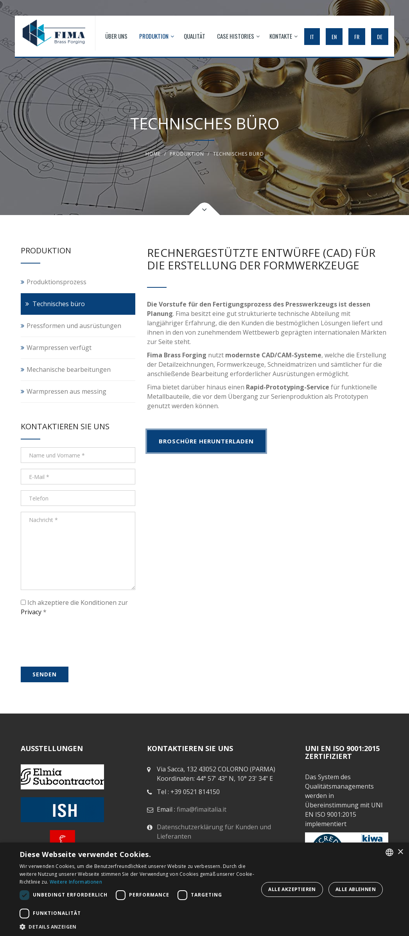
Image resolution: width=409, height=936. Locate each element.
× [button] (400, 852)
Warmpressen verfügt (59, 347)
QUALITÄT (194, 36)
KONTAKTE (283, 36)
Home (153, 154)
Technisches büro (58, 303)
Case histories (238, 36)
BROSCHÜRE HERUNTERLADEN (206, 441)
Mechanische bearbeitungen (69, 369)
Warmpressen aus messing (66, 391)
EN (334, 36)
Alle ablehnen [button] (355, 889)
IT (312, 36)
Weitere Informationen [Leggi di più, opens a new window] (76, 882)
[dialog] (204, 889)
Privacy (31, 612)
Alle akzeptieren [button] (292, 889)
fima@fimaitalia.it (201, 809)
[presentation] (68, 632)
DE (379, 36)
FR (356, 36)
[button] (138, 926)
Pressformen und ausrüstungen (74, 325)
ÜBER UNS (116, 36)
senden (44, 674)
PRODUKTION (156, 36)
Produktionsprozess (56, 282)
